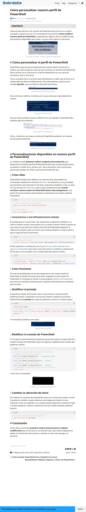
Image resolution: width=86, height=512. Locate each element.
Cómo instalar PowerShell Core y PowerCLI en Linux (33, 456)
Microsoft (29, 452)
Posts (57, 3)
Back (68, 452)
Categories (72, 3)
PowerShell (31, 18)
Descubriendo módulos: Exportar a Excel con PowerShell (50, 459)
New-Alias (31, 187)
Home (73, 452)
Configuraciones (18, 452)
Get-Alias (43, 182)
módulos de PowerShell (63, 278)
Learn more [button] (51, 509)
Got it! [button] (80, 509)
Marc (13, 18)
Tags (64, 3)
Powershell (38, 452)
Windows (46, 452)
